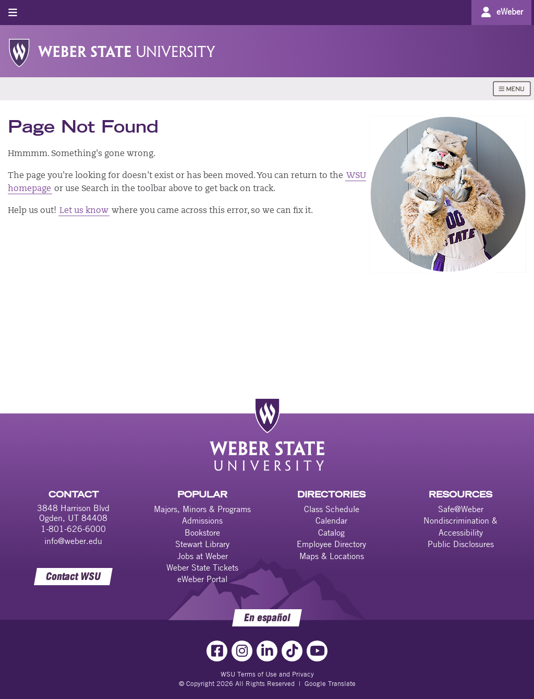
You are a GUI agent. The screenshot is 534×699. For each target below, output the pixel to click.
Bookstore (202, 532)
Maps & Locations (331, 556)
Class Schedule (331, 509)
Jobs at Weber (202, 556)
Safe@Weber (460, 509)
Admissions (202, 520)
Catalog (331, 532)
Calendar (331, 520)
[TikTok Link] (292, 651)
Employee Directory (331, 544)
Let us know (83, 211)
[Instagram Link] (242, 651)
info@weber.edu (73, 541)
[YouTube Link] (317, 651)
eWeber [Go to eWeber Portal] (509, 11)
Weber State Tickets (202, 567)
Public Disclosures (461, 544)
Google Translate (330, 683)
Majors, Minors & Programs (202, 509)
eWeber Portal (202, 579)
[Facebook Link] (217, 651)
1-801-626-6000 (73, 529)
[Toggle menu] (13, 12)
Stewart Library (202, 544)
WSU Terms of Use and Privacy (267, 674)
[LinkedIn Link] (267, 651)
